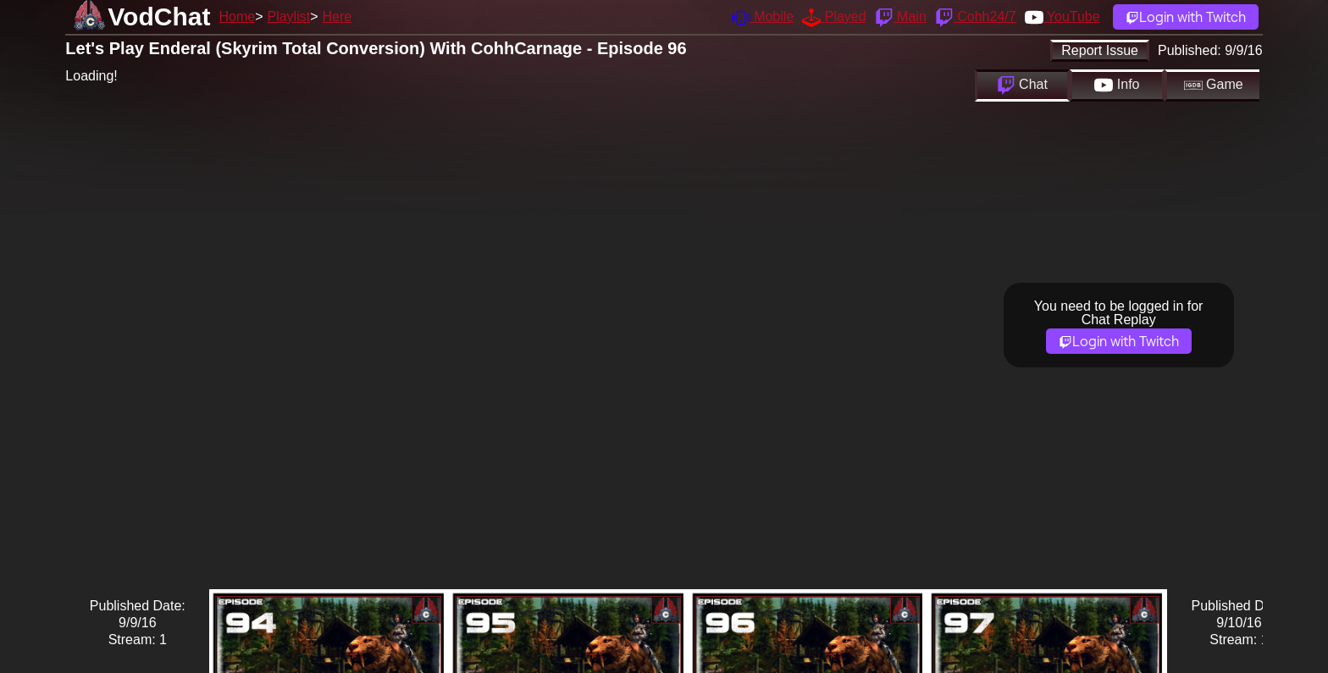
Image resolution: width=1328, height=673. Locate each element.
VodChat (159, 16)
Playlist (288, 16)
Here (337, 16)
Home (237, 16)
